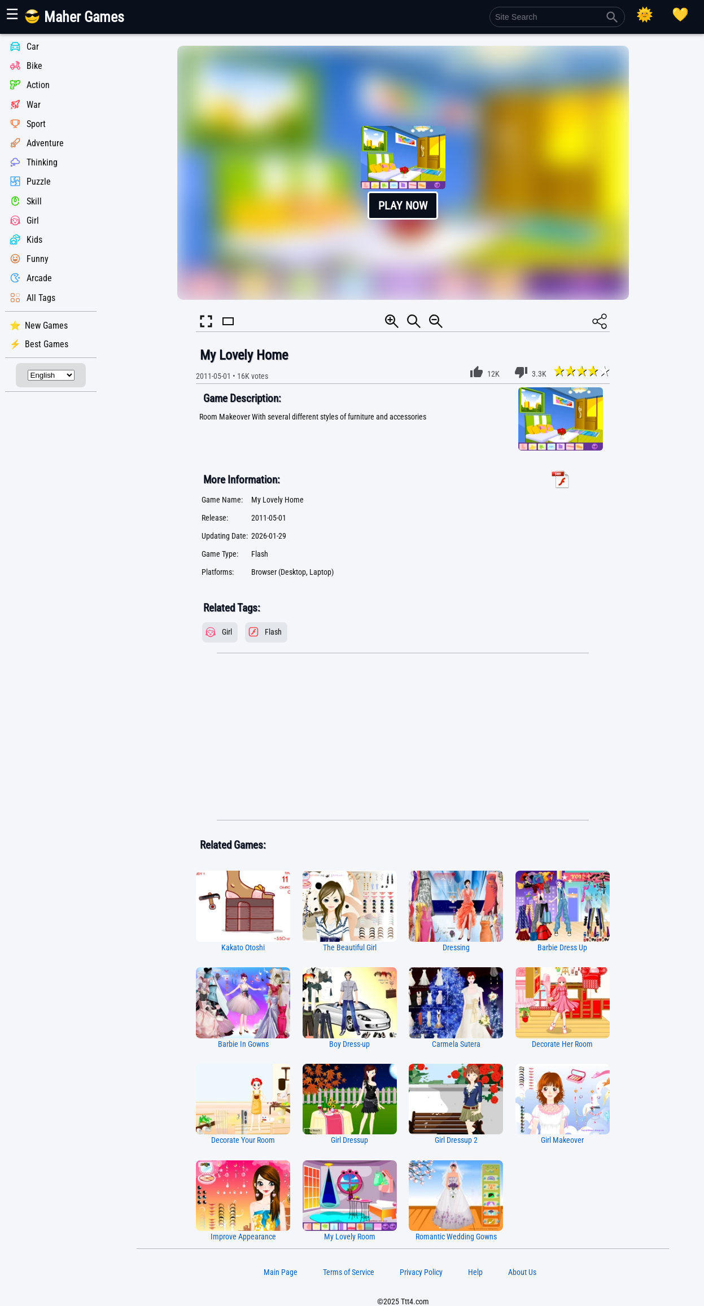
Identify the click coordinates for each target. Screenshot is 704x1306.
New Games (46, 325)
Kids (34, 239)
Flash (273, 632)
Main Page (281, 1272)
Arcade (39, 278)
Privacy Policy (421, 1272)
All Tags (41, 297)
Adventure (45, 143)
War (34, 104)
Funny (38, 259)
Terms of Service (348, 1272)
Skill (34, 201)
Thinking (42, 162)
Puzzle (39, 182)
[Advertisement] (403, 737)
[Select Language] (51, 375)
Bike (34, 65)
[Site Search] (557, 17)
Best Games (46, 344)
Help (475, 1272)
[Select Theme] (644, 15)
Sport (36, 124)
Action (38, 85)
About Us (522, 1272)
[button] (403, 173)
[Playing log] (680, 15)
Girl (33, 220)
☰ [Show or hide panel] (12, 14)
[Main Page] (81, 21)
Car (33, 46)
